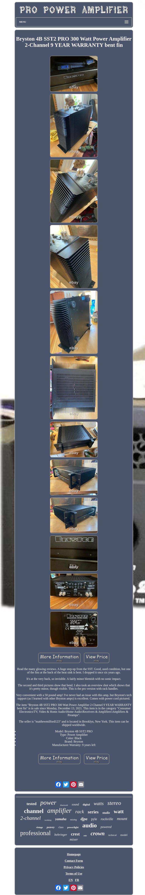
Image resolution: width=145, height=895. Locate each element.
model (123, 834)
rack (79, 811)
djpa (84, 819)
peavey (51, 827)
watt (119, 811)
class (60, 827)
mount (122, 818)
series (93, 811)
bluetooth (64, 805)
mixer (74, 839)
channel (33, 811)
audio (89, 825)
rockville (107, 819)
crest (75, 834)
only (85, 836)
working (48, 820)
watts (99, 803)
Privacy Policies (74, 867)
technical (112, 835)
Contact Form (74, 860)
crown (98, 833)
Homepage (74, 854)
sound (75, 804)
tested (31, 803)
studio (106, 812)
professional (35, 833)
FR (77, 880)
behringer (60, 834)
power (48, 802)
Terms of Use (73, 873)
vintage (39, 827)
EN (71, 880)
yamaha (60, 819)
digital (86, 804)
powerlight (73, 827)
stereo (114, 803)
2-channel (30, 818)
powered (106, 827)
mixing (73, 819)
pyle (94, 819)
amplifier (59, 810)
